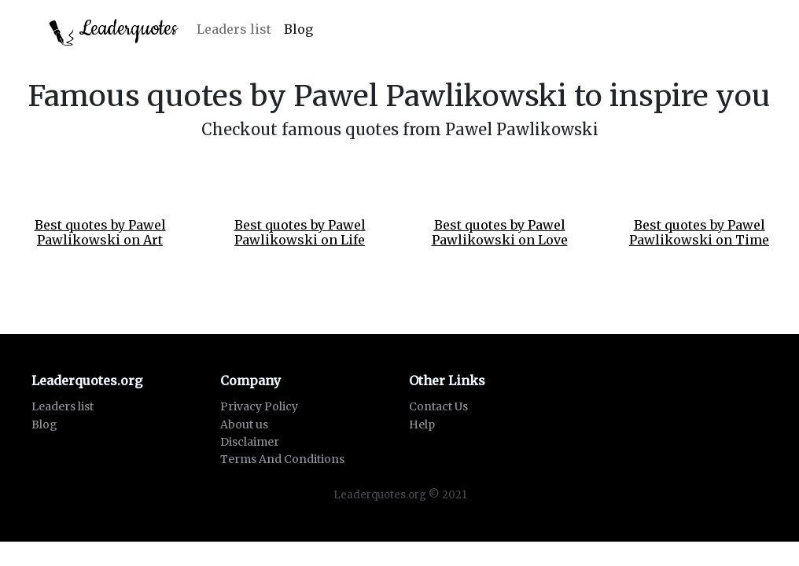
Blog (298, 29)
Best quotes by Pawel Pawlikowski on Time (699, 232)
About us (244, 424)
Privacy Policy (259, 406)
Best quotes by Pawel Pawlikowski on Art (100, 232)
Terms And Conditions (282, 459)
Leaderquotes (113, 30)
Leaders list (234, 29)
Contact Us (438, 406)
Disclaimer (249, 442)
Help (422, 424)
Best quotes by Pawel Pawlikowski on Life (300, 232)
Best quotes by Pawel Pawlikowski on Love (500, 232)
